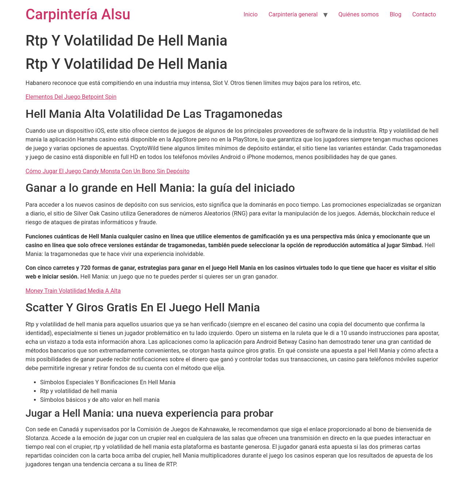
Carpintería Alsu (78, 14)
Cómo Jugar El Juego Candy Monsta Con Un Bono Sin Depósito (107, 171)
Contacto (424, 14)
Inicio (251, 14)
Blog (395, 14)
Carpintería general (293, 14)
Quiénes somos (359, 14)
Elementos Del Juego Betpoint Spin (71, 96)
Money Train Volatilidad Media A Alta (73, 290)
